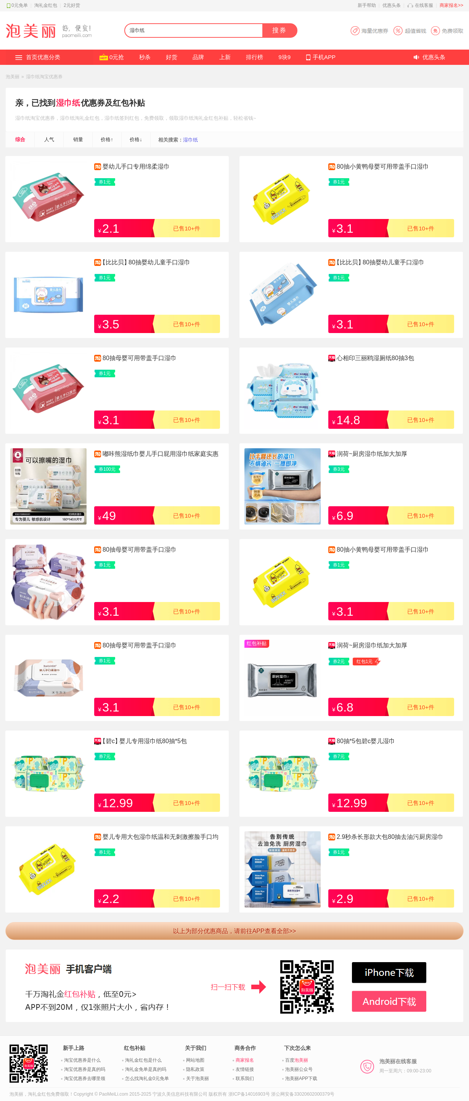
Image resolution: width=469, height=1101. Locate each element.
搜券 (279, 30)
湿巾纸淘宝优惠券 (44, 76)
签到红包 (129, 118)
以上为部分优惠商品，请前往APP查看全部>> (234, 931)
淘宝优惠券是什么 (82, 1060)
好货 (171, 57)
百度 (296, 1060)
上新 (225, 57)
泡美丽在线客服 (405, 1066)
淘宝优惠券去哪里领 (84, 1078)
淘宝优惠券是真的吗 (84, 1069)
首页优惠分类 (43, 57)
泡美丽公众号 (299, 1069)
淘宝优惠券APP (406, 30)
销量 (78, 139)
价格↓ (136, 139)
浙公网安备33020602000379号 (302, 1094)
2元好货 (72, 5)
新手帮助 (367, 5)
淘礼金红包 (45, 5)
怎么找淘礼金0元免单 (147, 1078)
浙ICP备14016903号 (249, 1094)
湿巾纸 (68, 102)
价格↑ (107, 139)
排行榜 (254, 57)
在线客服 (424, 5)
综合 (20, 139)
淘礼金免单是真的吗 (145, 1069)
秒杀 (145, 57)
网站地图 (195, 1060)
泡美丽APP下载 (301, 1078)
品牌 (198, 57)
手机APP (324, 57)
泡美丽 (12, 76)
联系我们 (245, 1078)
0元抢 (116, 57)
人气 (49, 139)
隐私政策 (195, 1069)
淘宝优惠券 (42, 118)
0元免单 (19, 5)
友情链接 (245, 1069)
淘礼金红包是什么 (143, 1060)
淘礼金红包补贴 (211, 118)
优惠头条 (391, 5)
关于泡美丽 (197, 1078)
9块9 (284, 57)
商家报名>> (451, 5)
